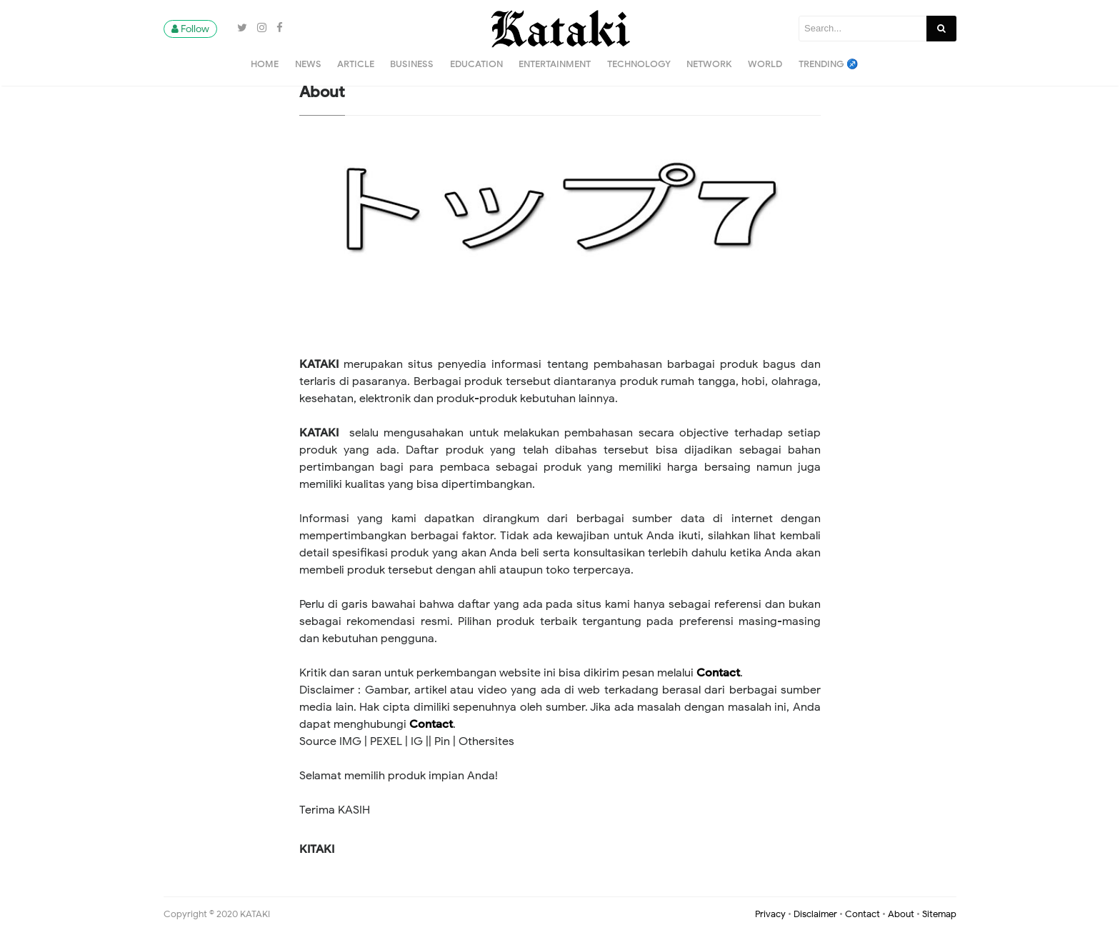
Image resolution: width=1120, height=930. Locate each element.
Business (412, 64)
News (308, 64)
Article (355, 64)
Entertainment (555, 64)
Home (265, 64)
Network (709, 64)
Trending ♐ (829, 64)
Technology (639, 64)
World (765, 64)
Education (476, 64)
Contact (718, 673)
